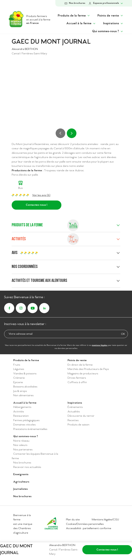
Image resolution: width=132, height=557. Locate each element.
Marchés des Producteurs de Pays (88, 369)
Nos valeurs (20, 445)
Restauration (21, 416)
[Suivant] (71, 133)
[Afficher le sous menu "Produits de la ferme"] (74, 15)
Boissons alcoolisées (25, 386)
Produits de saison (78, 424)
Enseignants (20, 474)
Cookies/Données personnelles (85, 524)
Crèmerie (19, 378)
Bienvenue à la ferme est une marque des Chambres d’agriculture (22, 524)
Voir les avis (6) (41, 195)
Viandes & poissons (24, 373)
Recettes (73, 420)
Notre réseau (21, 441)
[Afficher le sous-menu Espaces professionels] (106, 3)
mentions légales (99, 345)
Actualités (74, 411)
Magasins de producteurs (83, 373)
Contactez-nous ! (36, 205)
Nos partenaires (22, 449)
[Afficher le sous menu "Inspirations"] (113, 23)
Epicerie (18, 382)
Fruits (16, 365)
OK (123, 334)
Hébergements (22, 407)
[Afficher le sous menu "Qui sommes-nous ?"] (107, 31)
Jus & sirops (20, 391)
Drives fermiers (77, 378)
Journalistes (20, 489)
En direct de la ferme (80, 365)
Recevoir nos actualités (27, 467)
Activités (18, 411)
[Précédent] (60, 133)
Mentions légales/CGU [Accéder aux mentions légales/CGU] (105, 519)
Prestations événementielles (30, 429)
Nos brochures (22, 462)
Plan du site (73, 519)
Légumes (18, 369)
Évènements (75, 407)
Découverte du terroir (81, 416)
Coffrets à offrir (77, 382)
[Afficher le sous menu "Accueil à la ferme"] (81, 23)
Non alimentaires (23, 395)
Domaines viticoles (24, 424)
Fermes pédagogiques (26, 420)
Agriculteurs (21, 482)
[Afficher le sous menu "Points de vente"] (110, 15)
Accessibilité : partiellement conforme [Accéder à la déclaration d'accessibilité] (88, 528)
